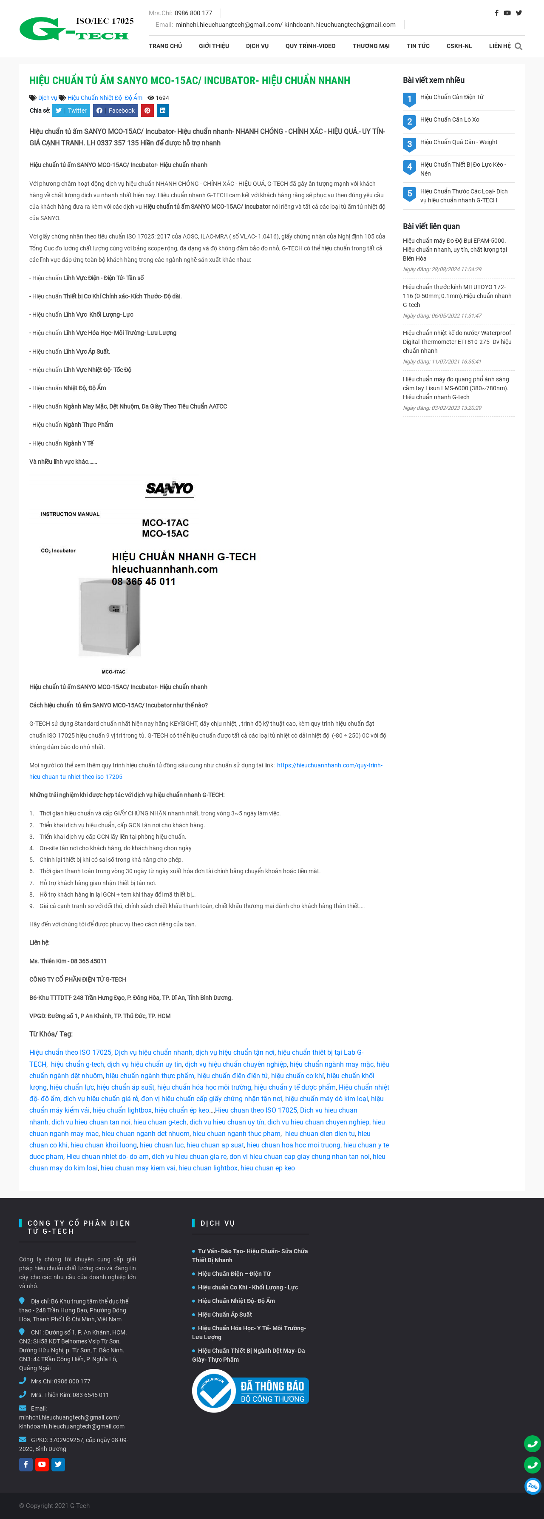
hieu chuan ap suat (215, 1145)
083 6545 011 (91, 1394)
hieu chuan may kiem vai (138, 1168)
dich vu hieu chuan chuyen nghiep (318, 1122)
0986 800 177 (193, 13)
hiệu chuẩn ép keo (182, 1110)
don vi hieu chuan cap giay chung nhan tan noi (300, 1157)
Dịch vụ (257, 46)
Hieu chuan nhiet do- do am (107, 1157)
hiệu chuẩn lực (72, 1087)
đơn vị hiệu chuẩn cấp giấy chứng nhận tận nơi (211, 1099)
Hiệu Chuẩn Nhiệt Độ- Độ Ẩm (105, 97)
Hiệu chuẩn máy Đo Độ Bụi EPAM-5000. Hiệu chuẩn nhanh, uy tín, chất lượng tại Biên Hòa (455, 249)
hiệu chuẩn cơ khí (297, 1076)
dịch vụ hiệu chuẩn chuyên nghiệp (236, 1064)
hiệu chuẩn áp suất (125, 1087)
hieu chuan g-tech (160, 1122)
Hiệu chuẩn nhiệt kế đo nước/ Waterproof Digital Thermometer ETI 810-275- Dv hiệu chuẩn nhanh (457, 341)
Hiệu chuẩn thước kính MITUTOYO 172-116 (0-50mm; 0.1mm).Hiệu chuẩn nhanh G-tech (457, 296)
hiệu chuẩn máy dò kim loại (326, 1099)
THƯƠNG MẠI (371, 46)
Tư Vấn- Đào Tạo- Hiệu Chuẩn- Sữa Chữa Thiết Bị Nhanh (250, 1255)
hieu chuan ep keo (268, 1168)
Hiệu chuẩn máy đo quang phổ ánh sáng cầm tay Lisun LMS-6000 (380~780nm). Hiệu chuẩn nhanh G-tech (456, 388)
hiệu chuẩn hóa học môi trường (204, 1087)
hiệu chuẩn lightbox (122, 1110)
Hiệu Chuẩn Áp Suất (222, 1314)
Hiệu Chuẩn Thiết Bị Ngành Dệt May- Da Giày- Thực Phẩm (248, 1355)
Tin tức (418, 46)
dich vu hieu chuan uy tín (227, 1122)
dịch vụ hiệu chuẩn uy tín (144, 1064)
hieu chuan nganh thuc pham (236, 1134)
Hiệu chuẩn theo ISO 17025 (70, 1052)
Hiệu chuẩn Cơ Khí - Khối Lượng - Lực (245, 1287)
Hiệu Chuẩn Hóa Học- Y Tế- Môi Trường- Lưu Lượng (249, 1332)
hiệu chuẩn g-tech (77, 1064)
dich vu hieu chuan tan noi (90, 1122)
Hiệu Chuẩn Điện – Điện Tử (231, 1273)
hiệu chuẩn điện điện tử (232, 1076)
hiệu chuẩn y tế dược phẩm (295, 1087)
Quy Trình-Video (311, 46)
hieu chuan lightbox (208, 1168)
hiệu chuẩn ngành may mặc (332, 1064)
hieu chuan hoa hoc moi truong (293, 1145)
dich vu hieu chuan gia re (189, 1157)
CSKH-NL (459, 46)
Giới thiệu (214, 46)
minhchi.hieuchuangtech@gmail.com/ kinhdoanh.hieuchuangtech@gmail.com (286, 24)
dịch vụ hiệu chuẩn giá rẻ (100, 1099)
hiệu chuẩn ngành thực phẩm (150, 1076)
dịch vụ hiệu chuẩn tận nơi (235, 1052)
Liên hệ (500, 46)
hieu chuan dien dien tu (320, 1134)
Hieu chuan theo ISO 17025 (256, 1110)
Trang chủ (165, 46)
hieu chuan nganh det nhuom (145, 1134)
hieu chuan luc (162, 1145)
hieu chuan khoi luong (104, 1145)
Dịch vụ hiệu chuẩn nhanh (153, 1052)
